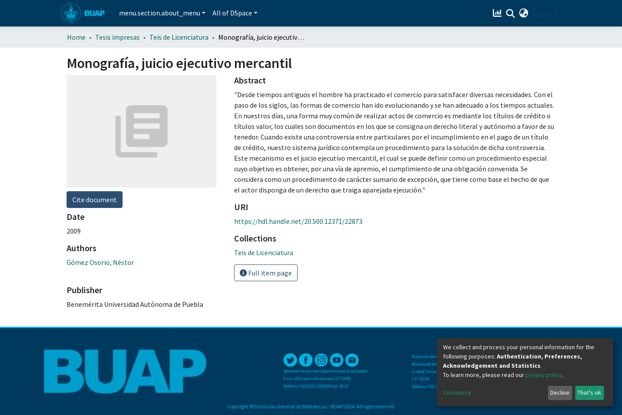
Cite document (94, 199)
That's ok (589, 392)
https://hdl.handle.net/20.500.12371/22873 (298, 221)
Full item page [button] (266, 272)
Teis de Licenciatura (179, 37)
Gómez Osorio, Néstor (100, 262)
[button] (523, 13)
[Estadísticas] (498, 13)
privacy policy (543, 375)
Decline (560, 392)
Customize (457, 392)
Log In (542, 13)
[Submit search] (510, 13)
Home (76, 37)
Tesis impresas (117, 37)
